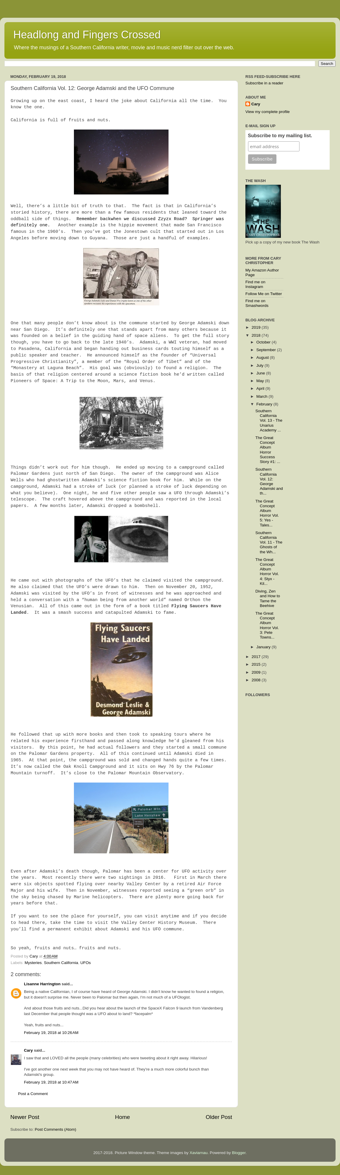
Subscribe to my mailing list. (280, 135)
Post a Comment (33, 1093)
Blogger (239, 1153)
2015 (257, 664)
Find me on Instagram (255, 284)
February (264, 404)
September (266, 350)
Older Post (219, 1117)
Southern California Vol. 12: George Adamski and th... (269, 481)
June (261, 373)
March (262, 396)
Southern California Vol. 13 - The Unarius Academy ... (268, 420)
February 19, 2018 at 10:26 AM (51, 1032)
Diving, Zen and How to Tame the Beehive (267, 598)
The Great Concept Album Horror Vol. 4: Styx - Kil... (267, 571)
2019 (257, 327)
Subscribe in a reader (264, 83)
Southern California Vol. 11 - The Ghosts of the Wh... (268, 542)
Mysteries (33, 962)
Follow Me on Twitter (263, 294)
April (260, 388)
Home (122, 1117)
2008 (257, 680)
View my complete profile (267, 111)
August (263, 357)
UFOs (85, 962)
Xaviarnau (199, 1153)
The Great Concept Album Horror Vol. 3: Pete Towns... (267, 625)
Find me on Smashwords (256, 303)
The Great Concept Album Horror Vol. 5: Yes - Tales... (267, 513)
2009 (257, 672)
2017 (257, 656)
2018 (257, 335)
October (264, 342)
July (260, 365)
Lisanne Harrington (42, 984)
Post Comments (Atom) (55, 1129)
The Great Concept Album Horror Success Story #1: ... (267, 450)
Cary (28, 1050)
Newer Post (24, 1117)
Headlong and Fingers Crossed (87, 35)
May (260, 381)
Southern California (61, 962)
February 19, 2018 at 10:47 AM (51, 1082)
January (264, 647)
